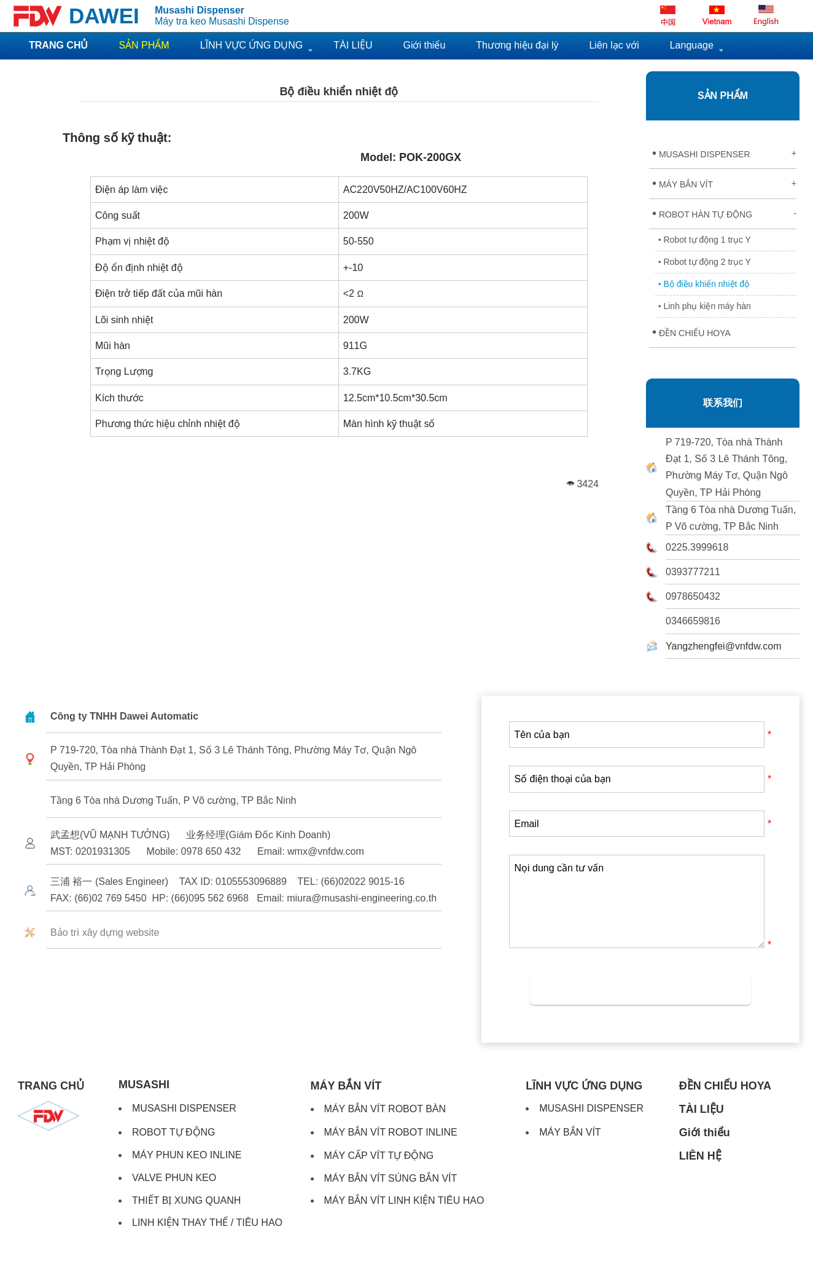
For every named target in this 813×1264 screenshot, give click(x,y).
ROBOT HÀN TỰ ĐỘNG (724, 213)
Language (692, 45)
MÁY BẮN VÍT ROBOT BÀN (385, 1109)
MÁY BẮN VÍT (724, 183)
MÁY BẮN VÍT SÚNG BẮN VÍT (390, 1178)
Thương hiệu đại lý (517, 45)
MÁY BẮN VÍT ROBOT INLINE (390, 1132)
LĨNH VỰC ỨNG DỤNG (251, 45)
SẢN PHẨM (723, 95)
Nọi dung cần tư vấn (636, 901)
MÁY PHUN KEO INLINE (186, 1155)
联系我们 (722, 403)
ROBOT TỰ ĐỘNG (174, 1132)
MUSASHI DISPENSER (724, 153)
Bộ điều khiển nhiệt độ (339, 91)
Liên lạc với (614, 45)
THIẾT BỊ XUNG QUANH (186, 1200)
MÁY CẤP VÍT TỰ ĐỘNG (379, 1155)
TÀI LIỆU (352, 45)
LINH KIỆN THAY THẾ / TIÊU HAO (207, 1222)
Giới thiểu (424, 45)
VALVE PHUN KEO (174, 1177)
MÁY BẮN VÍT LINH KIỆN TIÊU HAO (404, 1200)
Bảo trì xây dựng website (104, 932)
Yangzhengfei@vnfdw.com (724, 646)
